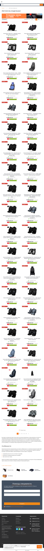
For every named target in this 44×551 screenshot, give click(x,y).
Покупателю (4, 516)
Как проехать (18, 519)
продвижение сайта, (19, 533)
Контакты (17, 521)
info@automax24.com (35, 521)
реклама (24, 533)
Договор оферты (5, 531)
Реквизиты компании (36, 528)
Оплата (3, 518)
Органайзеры (10, 475)
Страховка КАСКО (5, 536)
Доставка (3, 519)
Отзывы (3, 532)
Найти (41, 4)
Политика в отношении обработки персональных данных (6, 528)
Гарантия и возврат (5, 521)
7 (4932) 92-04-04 (35, 518)
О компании (18, 516)
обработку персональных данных (17, 506)
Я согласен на (14, 506)
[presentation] (12, 499)
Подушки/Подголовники (24, 470)
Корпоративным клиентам (7, 526)
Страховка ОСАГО (5, 537)
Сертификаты (4, 534)
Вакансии (17, 518)
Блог (3, 524)
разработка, (23, 532)
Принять (39, 546)
